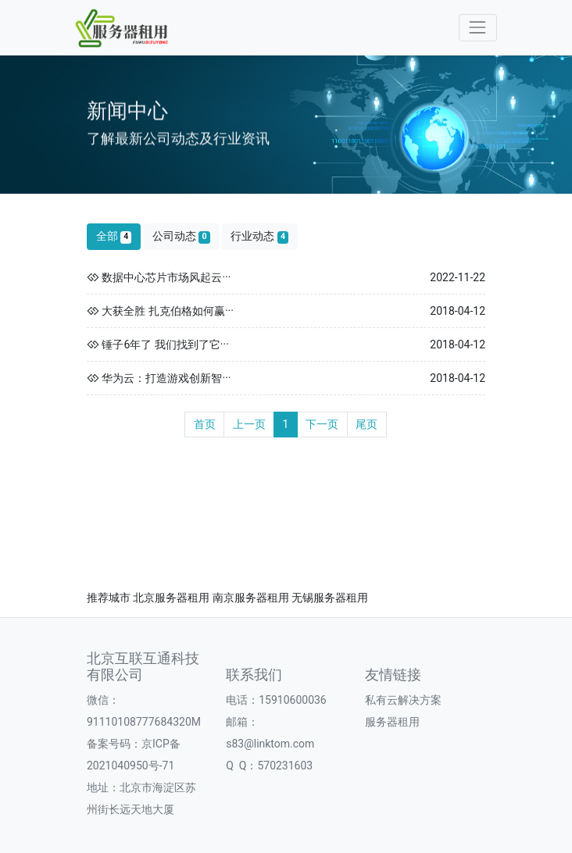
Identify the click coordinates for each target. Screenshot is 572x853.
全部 (114, 236)
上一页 (249, 424)
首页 (205, 424)
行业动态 (259, 236)
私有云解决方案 (403, 700)
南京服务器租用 (251, 597)
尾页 (366, 424)
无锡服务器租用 (329, 597)
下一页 (322, 424)
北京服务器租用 (171, 597)
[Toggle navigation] (478, 27)
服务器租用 (392, 722)
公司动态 (181, 236)
